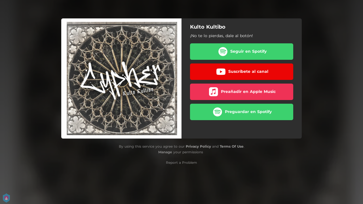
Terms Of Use (232, 146)
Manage (165, 152)
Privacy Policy (198, 146)
